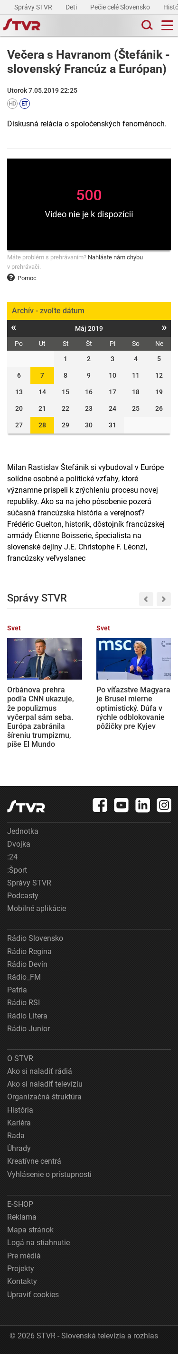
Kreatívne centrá (34, 1161)
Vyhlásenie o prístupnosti (49, 1174)
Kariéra (19, 1122)
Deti (72, 7)
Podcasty (22, 895)
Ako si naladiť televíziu (45, 1084)
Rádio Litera (27, 1015)
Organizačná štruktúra (44, 1096)
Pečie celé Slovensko (120, 7)
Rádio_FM (24, 977)
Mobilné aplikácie (36, 908)
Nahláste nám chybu (115, 257)
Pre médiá (24, 1255)
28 (42, 425)
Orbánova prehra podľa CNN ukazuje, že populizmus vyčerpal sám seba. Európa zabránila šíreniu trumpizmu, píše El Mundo (40, 717)
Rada (16, 1135)
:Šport (17, 870)
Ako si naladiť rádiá (39, 1071)
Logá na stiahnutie (38, 1242)
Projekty (20, 1268)
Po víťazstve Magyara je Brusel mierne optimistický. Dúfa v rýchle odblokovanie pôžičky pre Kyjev (133, 708)
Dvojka (18, 844)
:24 (12, 856)
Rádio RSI (23, 1002)
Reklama (22, 1216)
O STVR (20, 1058)
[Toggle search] (146, 25)
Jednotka (22, 831)
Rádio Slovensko (35, 938)
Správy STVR (34, 7)
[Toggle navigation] (167, 25)
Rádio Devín (27, 964)
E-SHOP (20, 1204)
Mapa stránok (30, 1229)
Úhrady (19, 1148)
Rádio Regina (29, 951)
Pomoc (22, 278)
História (20, 1110)
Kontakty (22, 1281)
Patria (17, 989)
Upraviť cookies (33, 1294)
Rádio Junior (28, 1028)
